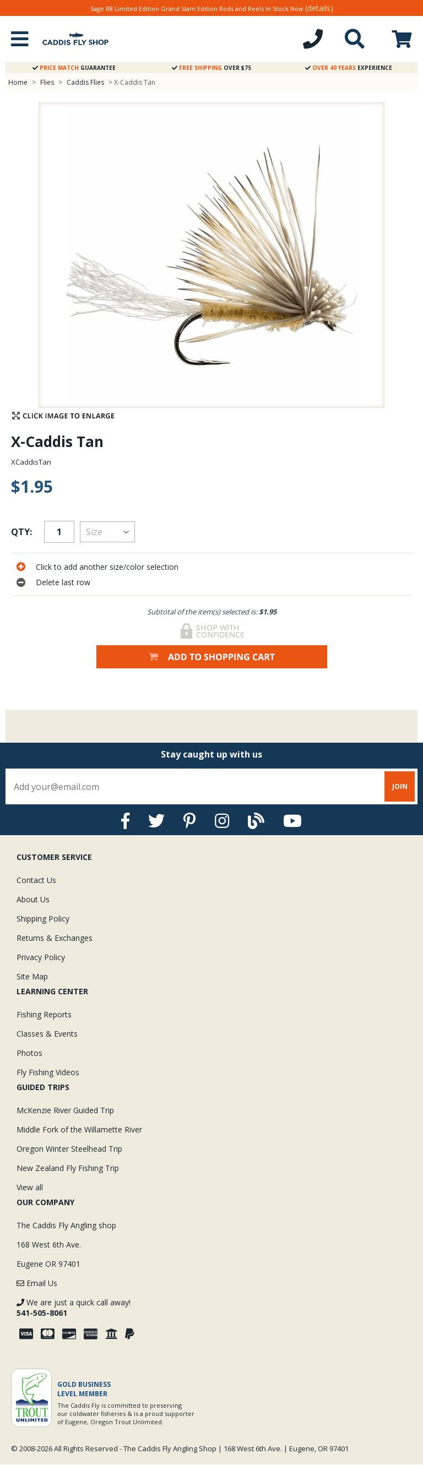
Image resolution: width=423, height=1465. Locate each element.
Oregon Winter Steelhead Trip (69, 1148)
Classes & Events (47, 1033)
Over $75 (211, 68)
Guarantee (74, 68)
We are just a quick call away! (74, 1307)
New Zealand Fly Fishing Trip (68, 1168)
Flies (47, 82)
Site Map (32, 976)
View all (30, 1187)
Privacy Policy (41, 957)
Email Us (37, 1283)
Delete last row (63, 582)
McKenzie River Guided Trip (65, 1110)
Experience (348, 68)
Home (18, 82)
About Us (33, 899)
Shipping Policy (43, 918)
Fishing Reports (44, 1014)
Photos (29, 1053)
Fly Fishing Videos (48, 1072)
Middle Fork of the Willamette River (79, 1129)
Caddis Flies (85, 82)
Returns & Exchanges (55, 938)
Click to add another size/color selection (107, 567)
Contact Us (36, 880)
